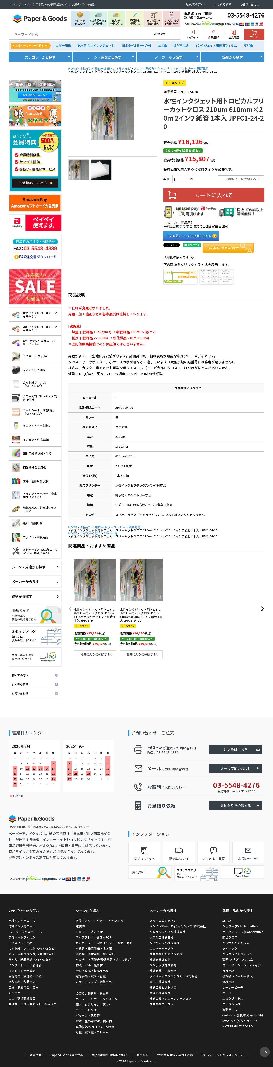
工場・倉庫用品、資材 (23, 987)
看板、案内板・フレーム (92, 1032)
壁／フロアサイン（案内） (94, 1004)
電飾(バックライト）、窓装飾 (95, 1026)
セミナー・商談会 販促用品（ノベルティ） (104, 959)
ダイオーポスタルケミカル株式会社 (173, 976)
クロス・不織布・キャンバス (153, 68)
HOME (72, 68)
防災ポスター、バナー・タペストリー (101, 920)
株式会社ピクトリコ (163, 987)
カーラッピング (86, 1010)
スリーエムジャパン (163, 920)
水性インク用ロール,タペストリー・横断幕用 (110, 527)
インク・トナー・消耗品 (25, 965)
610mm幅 (110, 533)
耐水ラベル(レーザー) (136, 45)
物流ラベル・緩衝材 (89, 965)
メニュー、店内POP (89, 932)
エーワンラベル (232, 1004)
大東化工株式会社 (161, 937)
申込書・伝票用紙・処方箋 (94, 948)
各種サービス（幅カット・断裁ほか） (34, 1004)
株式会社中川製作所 (163, 970)
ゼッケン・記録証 (88, 1015)
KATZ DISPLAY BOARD (237, 1026)
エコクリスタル (232, 998)
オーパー (228, 993)
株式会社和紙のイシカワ (166, 954)
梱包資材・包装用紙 (22, 982)
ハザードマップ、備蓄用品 (94, 982)
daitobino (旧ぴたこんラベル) (242, 1015)
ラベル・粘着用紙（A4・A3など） (31, 959)
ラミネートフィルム (22, 937)
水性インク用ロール (22, 920)
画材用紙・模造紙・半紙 (25, 976)
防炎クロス (229, 937)
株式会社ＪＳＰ (160, 959)
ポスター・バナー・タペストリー (98, 999)
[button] (70, 609)
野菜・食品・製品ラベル (92, 970)
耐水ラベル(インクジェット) (96, 45)
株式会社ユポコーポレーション (170, 998)
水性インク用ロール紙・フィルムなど (105, 68)
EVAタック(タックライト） (240, 1020)
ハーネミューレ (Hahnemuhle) (243, 932)
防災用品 (14, 993)
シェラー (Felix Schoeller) (240, 926)
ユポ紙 (162, 45)
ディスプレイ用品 (20, 943)
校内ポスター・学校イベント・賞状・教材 (104, 943)
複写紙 (248, 45)
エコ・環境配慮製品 (22, 998)
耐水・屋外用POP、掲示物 (94, 1021)
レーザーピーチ (232, 987)
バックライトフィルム (237, 954)
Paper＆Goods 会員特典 (66, 1055)
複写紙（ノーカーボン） (238, 976)
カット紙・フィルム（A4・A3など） (33, 948)
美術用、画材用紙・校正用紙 (95, 954)
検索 (174, 34)
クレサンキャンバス (235, 943)
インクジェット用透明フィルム (216, 45)
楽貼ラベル (229, 1009)
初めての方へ (195, 4)
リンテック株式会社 (163, 965)
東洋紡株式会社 (160, 993)
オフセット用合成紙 (22, 970)
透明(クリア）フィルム (237, 959)
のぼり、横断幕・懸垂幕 (92, 993)
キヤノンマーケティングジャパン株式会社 (178, 926)
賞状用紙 (228, 982)
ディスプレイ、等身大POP (93, 937)
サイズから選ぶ (90, 533)
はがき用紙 (180, 45)
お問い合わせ (250, 4)
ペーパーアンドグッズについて (222, 1055)
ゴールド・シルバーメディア (241, 965)
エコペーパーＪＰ (161, 948)
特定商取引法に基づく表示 (175, 1055)
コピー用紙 (63, 45)
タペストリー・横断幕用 (191, 68)
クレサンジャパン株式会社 (167, 932)
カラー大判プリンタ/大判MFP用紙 (32, 954)
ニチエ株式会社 (160, 982)
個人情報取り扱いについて (110, 1055)
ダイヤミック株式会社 (164, 943)
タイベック (229, 948)
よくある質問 (223, 4)
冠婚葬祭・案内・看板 (91, 976)
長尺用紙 (228, 970)
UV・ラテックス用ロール (25, 932)
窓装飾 (80, 926)
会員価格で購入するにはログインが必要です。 (199, 169)
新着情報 (36, 1055)
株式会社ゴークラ (161, 1004)
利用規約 (142, 1055)
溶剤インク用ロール (22, 926)
